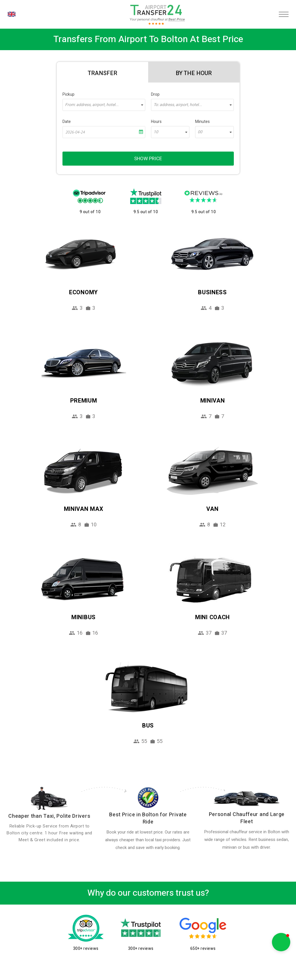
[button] (281, 942)
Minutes (202, 122)
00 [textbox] (200, 132)
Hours (156, 122)
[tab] (102, 72)
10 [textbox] (156, 132)
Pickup (68, 94)
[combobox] (103, 105)
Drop (155, 94)
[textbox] (104, 105)
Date (66, 122)
